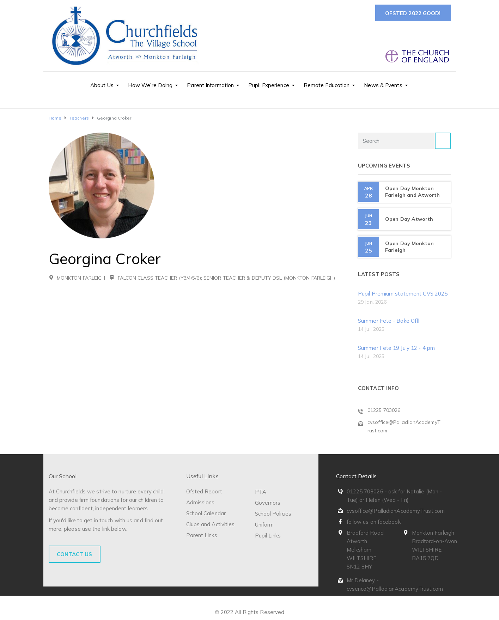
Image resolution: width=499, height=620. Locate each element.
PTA (260, 491)
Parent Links (201, 535)
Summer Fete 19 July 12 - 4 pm (396, 348)
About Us (102, 85)
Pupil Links (268, 535)
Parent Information (210, 85)
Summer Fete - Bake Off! (388, 320)
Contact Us (74, 554)
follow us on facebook (374, 521)
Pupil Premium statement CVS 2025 (403, 293)
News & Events (383, 85)
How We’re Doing (150, 85)
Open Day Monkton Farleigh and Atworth (412, 191)
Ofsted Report (204, 491)
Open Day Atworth (409, 219)
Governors (268, 502)
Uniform (264, 524)
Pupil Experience (268, 85)
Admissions (200, 502)
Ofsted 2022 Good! (413, 13)
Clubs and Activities (210, 524)
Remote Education (327, 85)
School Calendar (206, 513)
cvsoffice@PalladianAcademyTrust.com (396, 510)
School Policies (273, 513)
